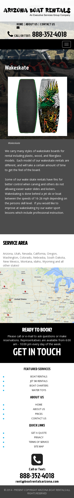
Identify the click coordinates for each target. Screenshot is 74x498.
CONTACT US (47, 24)
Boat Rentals (38, 376)
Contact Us (38, 418)
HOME (20, 24)
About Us (39, 409)
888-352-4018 (49, 34)
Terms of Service (39, 442)
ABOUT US (31, 24)
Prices (38, 414)
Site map (39, 446)
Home (38, 404)
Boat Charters (39, 385)
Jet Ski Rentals (38, 381)
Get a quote (39, 433)
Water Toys (39, 390)
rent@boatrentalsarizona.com (37, 481)
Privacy (38, 437)
